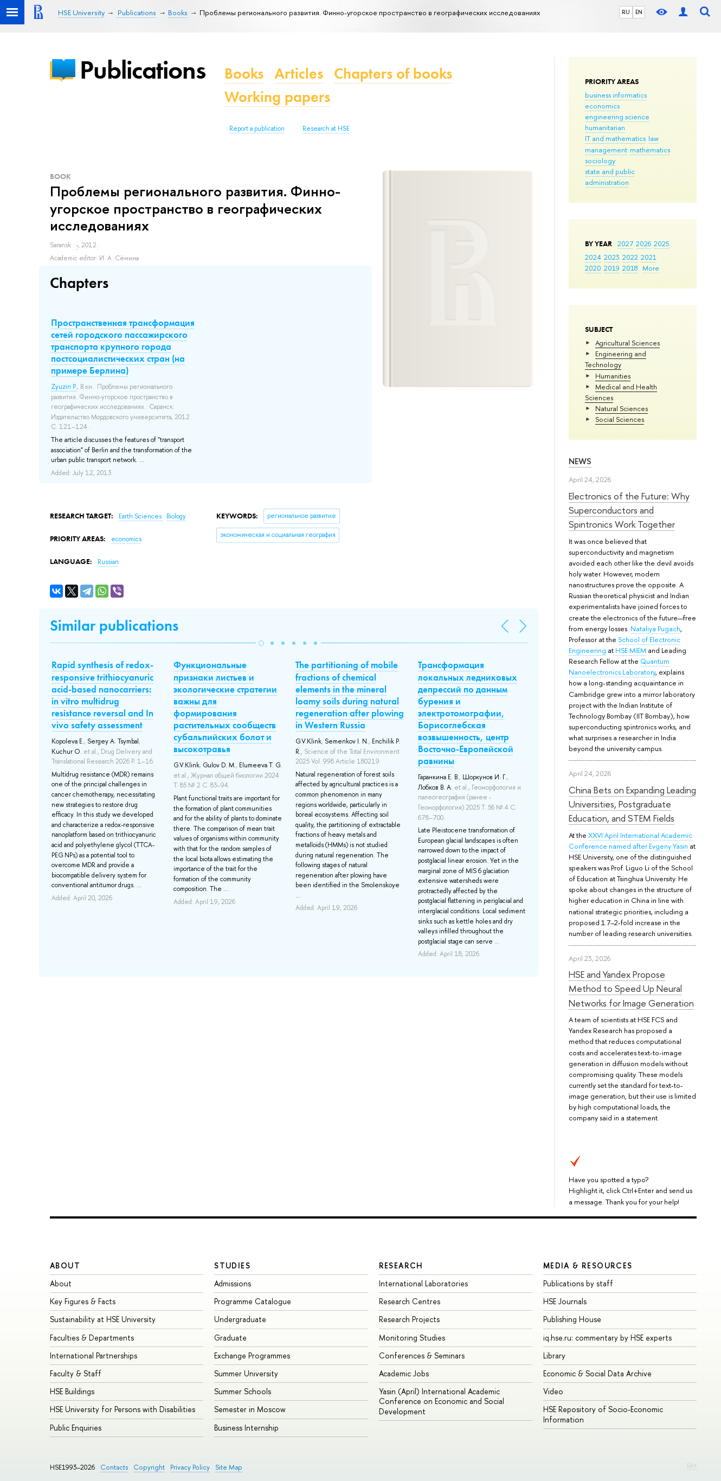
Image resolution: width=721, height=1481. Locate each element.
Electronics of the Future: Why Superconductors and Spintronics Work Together (629, 510)
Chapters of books (393, 73)
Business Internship (246, 1427)
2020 (593, 268)
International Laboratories (423, 1283)
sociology (600, 160)
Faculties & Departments (92, 1337)
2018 (630, 268)
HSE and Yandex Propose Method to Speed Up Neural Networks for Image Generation (631, 988)
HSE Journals (565, 1301)
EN (638, 12)
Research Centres (409, 1301)
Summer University (246, 1373)
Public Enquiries (75, 1427)
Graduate (230, 1337)
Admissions (232, 1283)
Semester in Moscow (250, 1409)
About (65, 1265)
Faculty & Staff (75, 1373)
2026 (643, 243)
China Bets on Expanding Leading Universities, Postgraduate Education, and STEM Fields (632, 804)
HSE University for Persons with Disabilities (122, 1409)
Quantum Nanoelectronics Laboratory (619, 666)
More (650, 268)
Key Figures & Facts (82, 1301)
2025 (662, 243)
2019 (612, 268)
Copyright (149, 1467)
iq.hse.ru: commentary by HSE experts (607, 1337)
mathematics (650, 150)
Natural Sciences (621, 408)
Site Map (228, 1467)
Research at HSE (326, 128)
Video (553, 1391)
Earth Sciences (141, 516)
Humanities (612, 376)
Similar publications (114, 625)
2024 (593, 257)
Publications (142, 69)
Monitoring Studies (412, 1337)
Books (243, 73)
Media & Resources (588, 1265)
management (606, 150)
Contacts (114, 1467)
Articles (298, 73)
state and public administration (610, 176)
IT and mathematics (615, 138)
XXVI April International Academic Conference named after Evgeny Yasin (630, 840)
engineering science (617, 116)
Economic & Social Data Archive (597, 1373)
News (580, 461)
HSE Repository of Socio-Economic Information (603, 1414)
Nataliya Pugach (655, 628)
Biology (176, 516)
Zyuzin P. (64, 386)
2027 (625, 243)
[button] (261, 643)
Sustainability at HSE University (103, 1319)
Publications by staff (578, 1283)
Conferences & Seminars (422, 1355)
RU (626, 12)
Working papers (277, 96)
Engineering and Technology (615, 359)
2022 (630, 257)
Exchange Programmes (252, 1355)
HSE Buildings (72, 1391)
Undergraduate (240, 1319)
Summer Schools (242, 1391)
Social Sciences (619, 419)
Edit (692, 1465)
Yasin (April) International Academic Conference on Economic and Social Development (441, 1401)
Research (401, 1265)
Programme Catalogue (252, 1301)
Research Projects (409, 1319)
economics (602, 106)
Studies (232, 1265)
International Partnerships (93, 1355)
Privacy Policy (190, 1467)
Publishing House (572, 1319)
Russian (108, 561)
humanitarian (605, 127)
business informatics (616, 95)
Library (554, 1355)
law (653, 138)
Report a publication (257, 128)
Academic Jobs (404, 1373)
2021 (648, 257)
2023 (612, 257)
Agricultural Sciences (627, 343)
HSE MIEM (630, 650)
